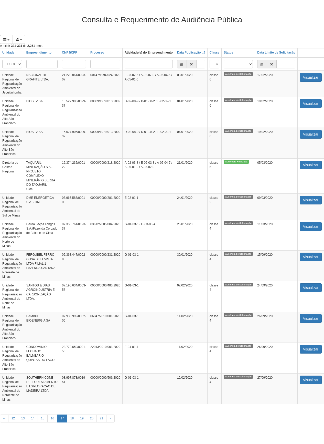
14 (32, 418)
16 (52, 418)
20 (91, 418)
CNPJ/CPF (69, 52)
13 (23, 418)
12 (13, 418)
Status (228, 52)
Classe (215, 52)
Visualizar (310, 77)
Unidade (8, 52)
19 (81, 418)
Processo (97, 52)
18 (72, 418)
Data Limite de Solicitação (276, 52)
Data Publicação (189, 52)
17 (62, 418)
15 (42, 418)
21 (101, 418)
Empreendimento (38, 52)
